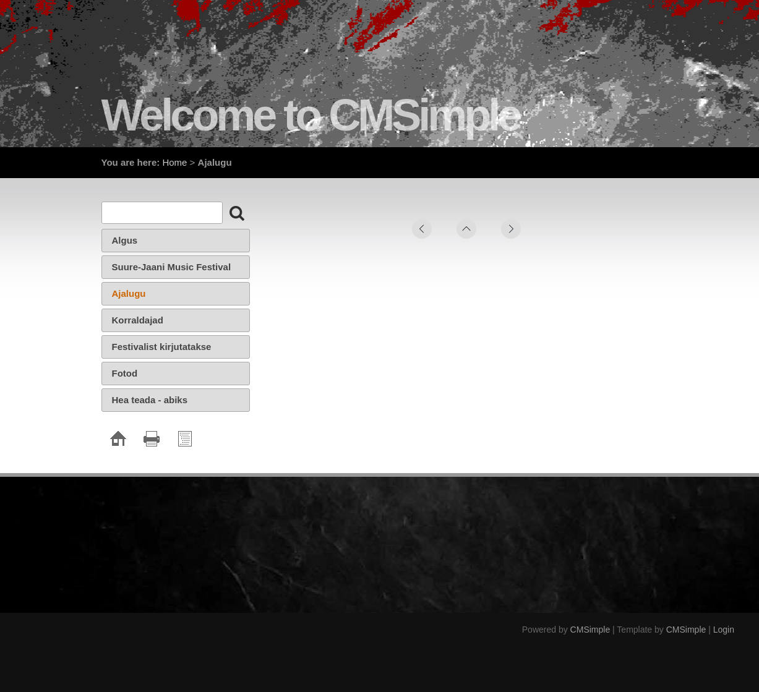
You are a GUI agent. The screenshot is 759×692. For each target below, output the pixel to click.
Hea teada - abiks (150, 400)
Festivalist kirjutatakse (162, 346)
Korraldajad (137, 320)
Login (723, 629)
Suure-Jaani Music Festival (171, 267)
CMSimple (590, 629)
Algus (125, 240)
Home (174, 162)
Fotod (125, 373)
